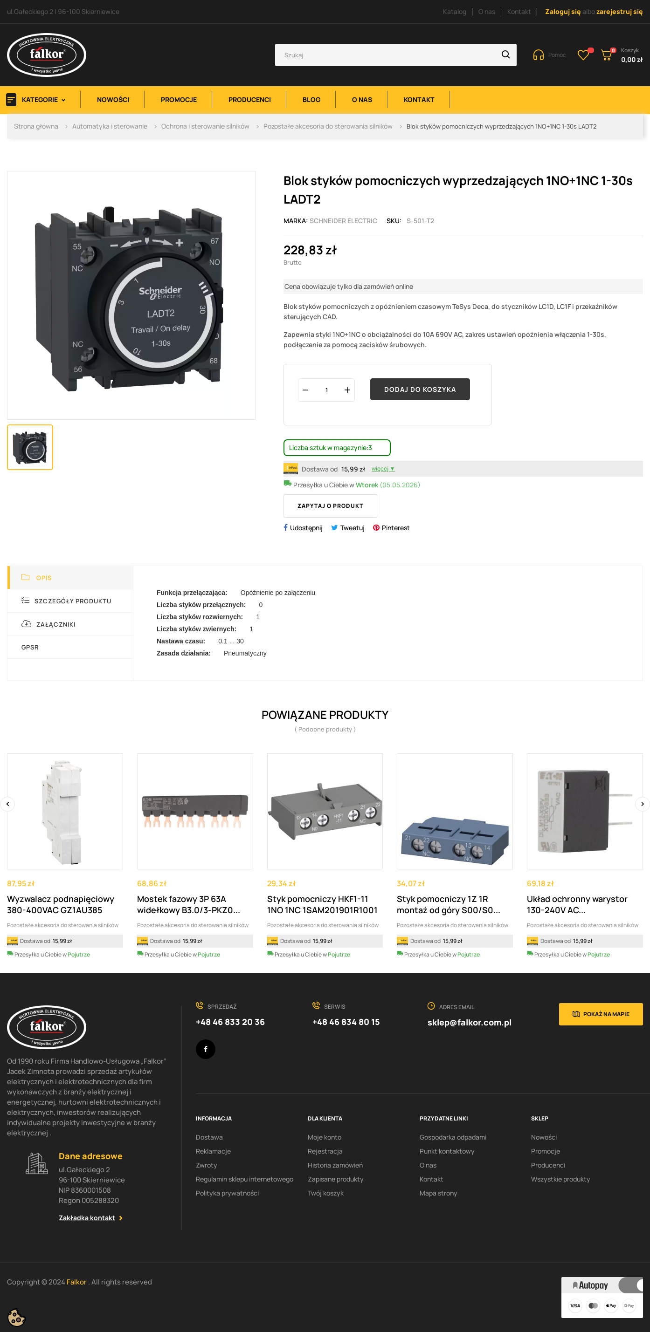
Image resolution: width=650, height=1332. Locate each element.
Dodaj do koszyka (420, 389)
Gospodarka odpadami (453, 1137)
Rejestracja (325, 1151)
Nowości (544, 1137)
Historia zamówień (335, 1165)
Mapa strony (438, 1193)
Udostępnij (306, 527)
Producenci (548, 1165)
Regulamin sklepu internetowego (244, 1179)
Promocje (545, 1151)
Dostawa (209, 1137)
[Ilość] (326, 390)
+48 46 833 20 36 (230, 1021)
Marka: (296, 220)
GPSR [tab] (30, 647)
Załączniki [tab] (48, 624)
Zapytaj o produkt (330, 506)
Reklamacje (213, 1151)
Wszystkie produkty (560, 1179)
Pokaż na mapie (606, 1014)
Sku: (394, 220)
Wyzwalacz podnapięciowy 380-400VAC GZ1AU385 (60, 904)
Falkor (77, 1282)
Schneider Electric (343, 220)
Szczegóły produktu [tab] (66, 600)
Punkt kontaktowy (447, 1151)
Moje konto (324, 1137)
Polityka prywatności (227, 1193)
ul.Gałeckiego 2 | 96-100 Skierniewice (63, 11)
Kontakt (519, 11)
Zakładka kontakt (87, 1217)
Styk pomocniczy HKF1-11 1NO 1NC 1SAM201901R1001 (322, 904)
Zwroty (206, 1165)
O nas (486, 11)
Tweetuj (352, 527)
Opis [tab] (36, 577)
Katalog (454, 11)
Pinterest (396, 527)
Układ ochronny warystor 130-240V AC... (577, 904)
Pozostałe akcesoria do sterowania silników (62, 925)
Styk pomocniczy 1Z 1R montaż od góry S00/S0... (448, 904)
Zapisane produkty (336, 1179)
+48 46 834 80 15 (346, 1021)
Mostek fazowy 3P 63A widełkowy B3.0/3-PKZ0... (188, 904)
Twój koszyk (326, 1193)
